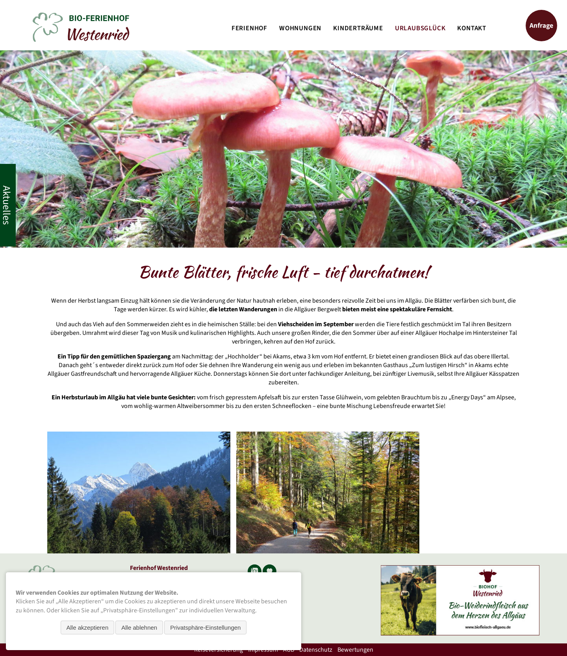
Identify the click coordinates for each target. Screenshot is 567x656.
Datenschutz (315, 649)
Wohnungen (300, 28)
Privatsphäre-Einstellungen (205, 627)
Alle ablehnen (139, 627)
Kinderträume (358, 28)
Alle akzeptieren (88, 627)
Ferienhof (249, 28)
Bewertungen (355, 649)
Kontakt (471, 28)
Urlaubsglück (420, 28)
